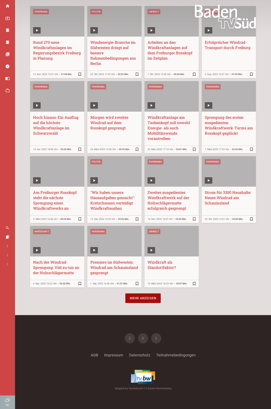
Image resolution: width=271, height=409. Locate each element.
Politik (96, 11)
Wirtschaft (42, 231)
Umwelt (154, 11)
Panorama (41, 11)
